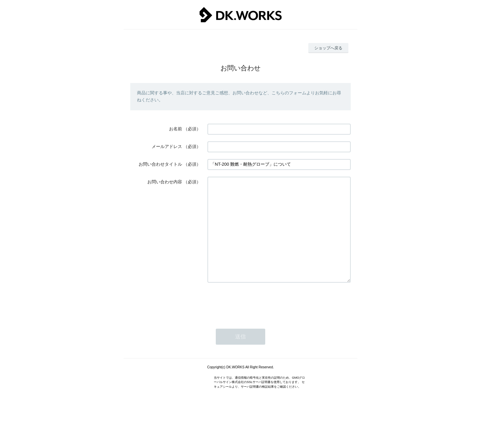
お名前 (175, 128)
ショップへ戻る (328, 48)
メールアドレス (167, 146)
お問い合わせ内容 (164, 181)
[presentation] (258, 322)
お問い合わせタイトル (160, 164)
